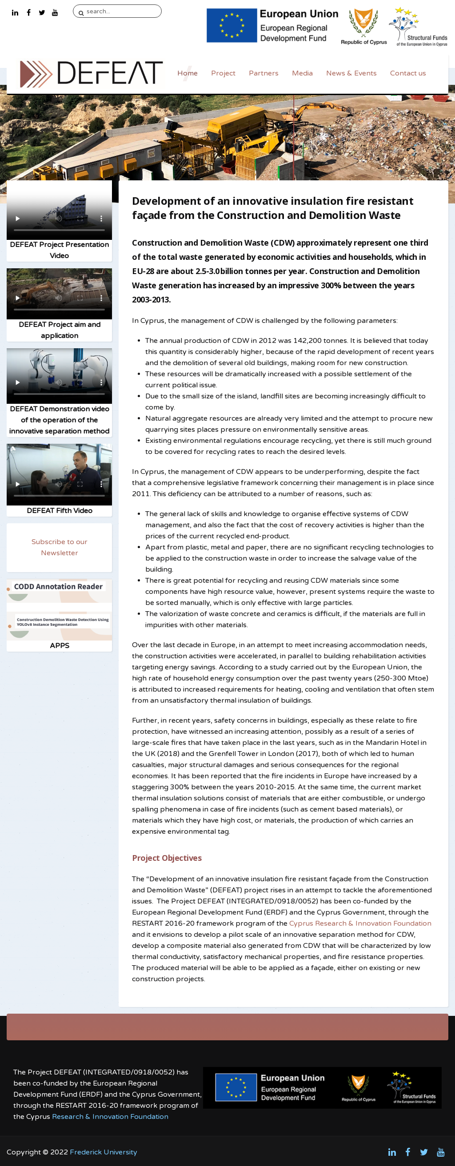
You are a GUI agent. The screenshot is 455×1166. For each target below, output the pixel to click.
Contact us (408, 73)
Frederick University (103, 1152)
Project (223, 73)
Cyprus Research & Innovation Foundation (360, 923)
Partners (264, 73)
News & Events (351, 73)
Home (187, 73)
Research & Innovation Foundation (110, 1116)
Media (302, 73)
